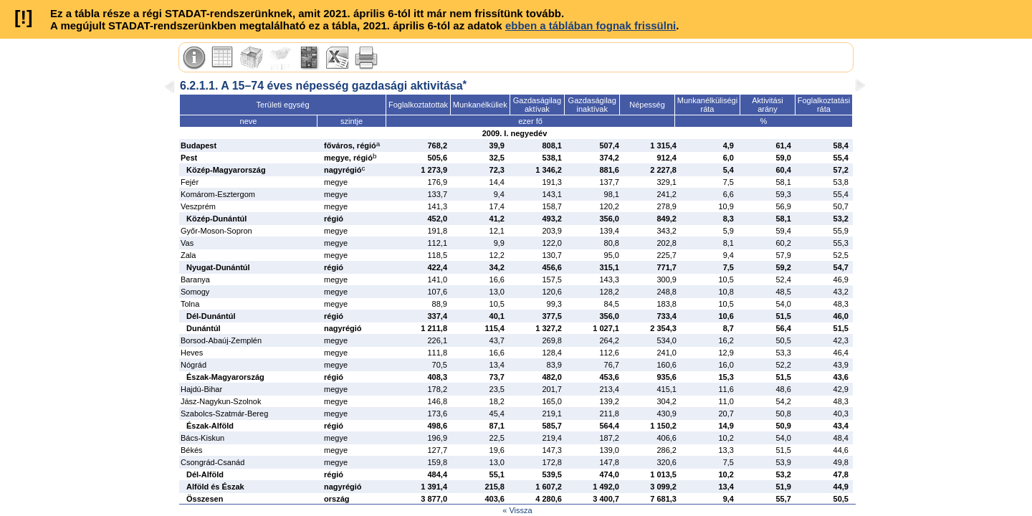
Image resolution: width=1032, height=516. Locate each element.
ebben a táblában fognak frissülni (590, 25)
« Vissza (517, 510)
